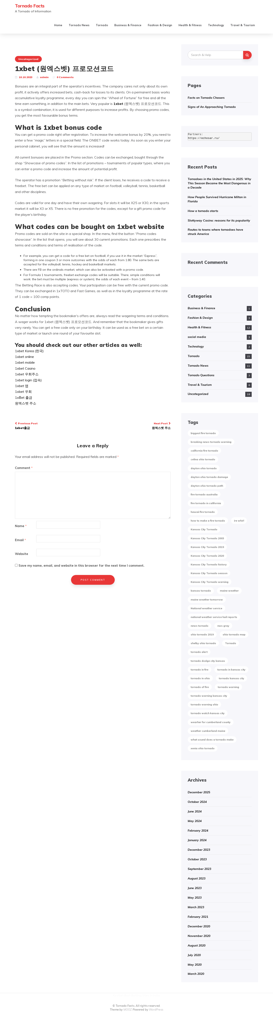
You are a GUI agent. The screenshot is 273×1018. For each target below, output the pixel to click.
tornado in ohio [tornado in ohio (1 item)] (200, 678)
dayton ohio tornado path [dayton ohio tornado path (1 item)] (207, 485)
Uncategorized (28, 59)
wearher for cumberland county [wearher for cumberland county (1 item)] (211, 722)
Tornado (102, 25)
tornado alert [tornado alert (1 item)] (199, 651)
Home (58, 25)
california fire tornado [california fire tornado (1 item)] (204, 450)
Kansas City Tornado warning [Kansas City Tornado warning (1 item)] (209, 581)
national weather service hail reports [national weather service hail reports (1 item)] (214, 617)
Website (21, 554)
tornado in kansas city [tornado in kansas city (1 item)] (231, 669)
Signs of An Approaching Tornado (212, 107)
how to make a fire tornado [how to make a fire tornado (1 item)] (208, 520)
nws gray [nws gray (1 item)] (223, 625)
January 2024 (197, 840)
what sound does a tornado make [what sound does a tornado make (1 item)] (212, 739)
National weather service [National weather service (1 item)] (206, 608)
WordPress (156, 1009)
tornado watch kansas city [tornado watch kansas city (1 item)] (208, 713)
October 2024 (197, 802)
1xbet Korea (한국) (29, 351)
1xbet (118, 104)
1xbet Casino (25, 368)
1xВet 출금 (23, 397)
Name (21, 526)
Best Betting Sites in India (142, 995)
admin (44, 77)
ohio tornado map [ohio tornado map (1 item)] (234, 634)
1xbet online (24, 357)
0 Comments (65, 77)
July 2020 (194, 955)
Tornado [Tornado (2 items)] (230, 643)
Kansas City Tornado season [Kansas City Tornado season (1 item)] (209, 573)
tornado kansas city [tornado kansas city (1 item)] (231, 678)
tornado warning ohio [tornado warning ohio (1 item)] (204, 704)
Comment (24, 468)
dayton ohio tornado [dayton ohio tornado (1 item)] (204, 468)
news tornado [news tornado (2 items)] (199, 625)
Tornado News (79, 25)
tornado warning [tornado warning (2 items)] (228, 687)
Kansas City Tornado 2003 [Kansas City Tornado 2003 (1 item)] (207, 538)
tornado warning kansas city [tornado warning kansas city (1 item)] (209, 695)
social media (197, 337)
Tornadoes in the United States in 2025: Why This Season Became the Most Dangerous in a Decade (219, 183)
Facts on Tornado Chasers (206, 98)
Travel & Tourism (242, 25)
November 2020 (199, 936)
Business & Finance (127, 25)
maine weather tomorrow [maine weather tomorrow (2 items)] (207, 599)
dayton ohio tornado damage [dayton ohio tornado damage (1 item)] (209, 477)
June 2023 (195, 888)
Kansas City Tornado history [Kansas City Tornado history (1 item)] (209, 564)
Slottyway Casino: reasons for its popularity (219, 220)
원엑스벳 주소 (25, 403)
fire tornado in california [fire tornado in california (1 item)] (206, 503)
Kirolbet (118, 995)
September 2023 (199, 869)
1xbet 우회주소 (27, 374)
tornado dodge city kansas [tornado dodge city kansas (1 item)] (208, 660)
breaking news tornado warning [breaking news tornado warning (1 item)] (211, 441)
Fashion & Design (160, 25)
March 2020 (196, 974)
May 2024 (195, 821)
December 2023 (199, 850)
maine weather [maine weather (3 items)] (229, 590)
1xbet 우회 (23, 391)
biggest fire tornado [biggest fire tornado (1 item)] (203, 433)
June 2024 (195, 811)
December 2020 (199, 926)
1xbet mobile (25, 362)
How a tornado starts (203, 211)
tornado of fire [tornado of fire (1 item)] (200, 687)
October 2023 (197, 859)
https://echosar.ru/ (203, 138)
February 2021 (198, 917)
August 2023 (196, 878)
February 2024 (198, 830)
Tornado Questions (201, 375)
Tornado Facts (30, 6)
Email (20, 540)
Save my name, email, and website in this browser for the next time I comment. (81, 565)
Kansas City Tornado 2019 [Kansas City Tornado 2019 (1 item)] (207, 547)
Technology (216, 25)
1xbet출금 (52, 425)
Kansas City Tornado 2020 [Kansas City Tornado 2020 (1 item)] (207, 555)
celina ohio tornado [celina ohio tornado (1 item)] (203, 459)
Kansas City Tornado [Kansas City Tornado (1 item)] (204, 529)
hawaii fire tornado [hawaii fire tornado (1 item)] (203, 511)
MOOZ (127, 1009)
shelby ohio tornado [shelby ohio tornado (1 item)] (203, 643)
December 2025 (199, 792)
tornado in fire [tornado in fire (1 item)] (199, 669)
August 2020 (196, 945)
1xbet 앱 (21, 386)
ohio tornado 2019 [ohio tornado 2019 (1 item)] (202, 634)
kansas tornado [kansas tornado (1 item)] (201, 590)
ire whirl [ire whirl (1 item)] (239, 520)
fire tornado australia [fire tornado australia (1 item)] (204, 494)
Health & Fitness (190, 25)
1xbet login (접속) (28, 380)
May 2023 (195, 897)
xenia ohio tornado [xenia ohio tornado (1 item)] (203, 748)
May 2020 (195, 965)
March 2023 (196, 907)
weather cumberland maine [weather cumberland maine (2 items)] (208, 730)
